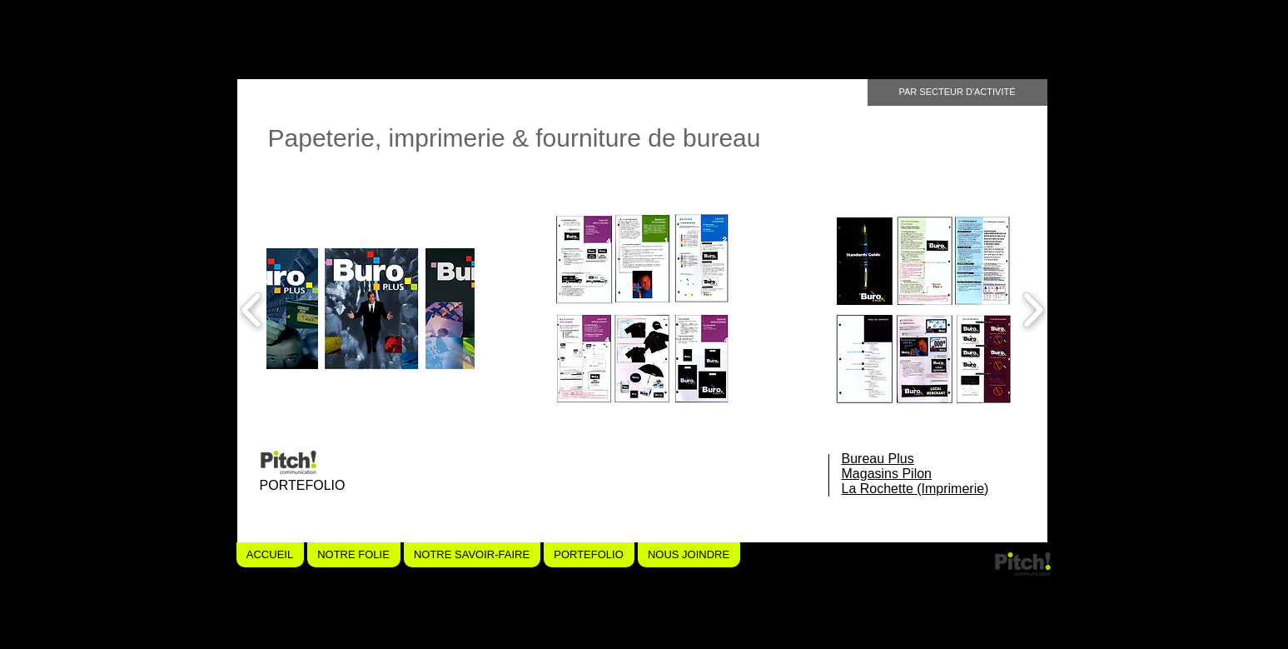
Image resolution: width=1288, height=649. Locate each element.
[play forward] (1033, 310)
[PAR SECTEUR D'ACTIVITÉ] (957, 92)
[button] (370, 310)
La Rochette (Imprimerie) (915, 489)
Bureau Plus (878, 459)
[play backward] (252, 310)
